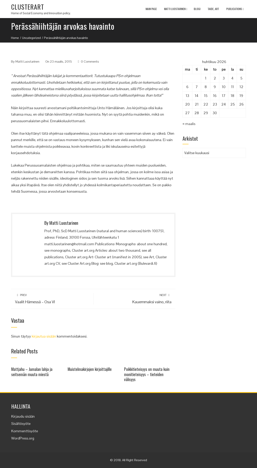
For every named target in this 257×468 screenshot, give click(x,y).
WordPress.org (22, 438)
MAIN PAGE (151, 9)
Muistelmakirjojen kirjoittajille (90, 369)
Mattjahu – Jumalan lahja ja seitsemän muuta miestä (31, 371)
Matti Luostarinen (175, 9)
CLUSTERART (27, 6)
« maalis (189, 123)
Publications (235, 9)
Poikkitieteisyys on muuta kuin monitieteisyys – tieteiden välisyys (146, 374)
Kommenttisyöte (24, 431)
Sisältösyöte (21, 423)
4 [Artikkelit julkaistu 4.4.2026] (232, 78)
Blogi (197, 9)
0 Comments (90, 61)
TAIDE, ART (213, 9)
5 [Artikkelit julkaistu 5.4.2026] (241, 78)
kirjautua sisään (44, 336)
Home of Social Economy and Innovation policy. (41, 13)
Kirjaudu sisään (23, 416)
